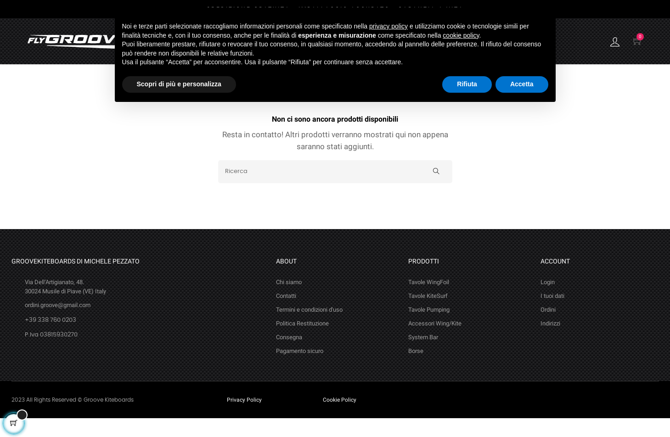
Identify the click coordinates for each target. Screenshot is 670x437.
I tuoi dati (552, 314)
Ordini (548, 328)
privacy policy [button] (388, 26)
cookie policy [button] (461, 35)
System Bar (423, 356)
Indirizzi (550, 342)
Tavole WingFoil (428, 300)
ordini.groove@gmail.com (57, 323)
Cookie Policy (339, 418)
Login (548, 300)
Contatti (286, 314)
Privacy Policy (244, 418)
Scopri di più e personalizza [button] (179, 84)
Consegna (289, 356)
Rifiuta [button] (467, 84)
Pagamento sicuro (299, 369)
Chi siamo (289, 300)
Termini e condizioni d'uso (309, 328)
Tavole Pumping (429, 328)
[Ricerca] (335, 190)
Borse (415, 369)
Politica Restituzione (302, 342)
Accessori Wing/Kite (435, 342)
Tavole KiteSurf (428, 314)
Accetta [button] (522, 84)
